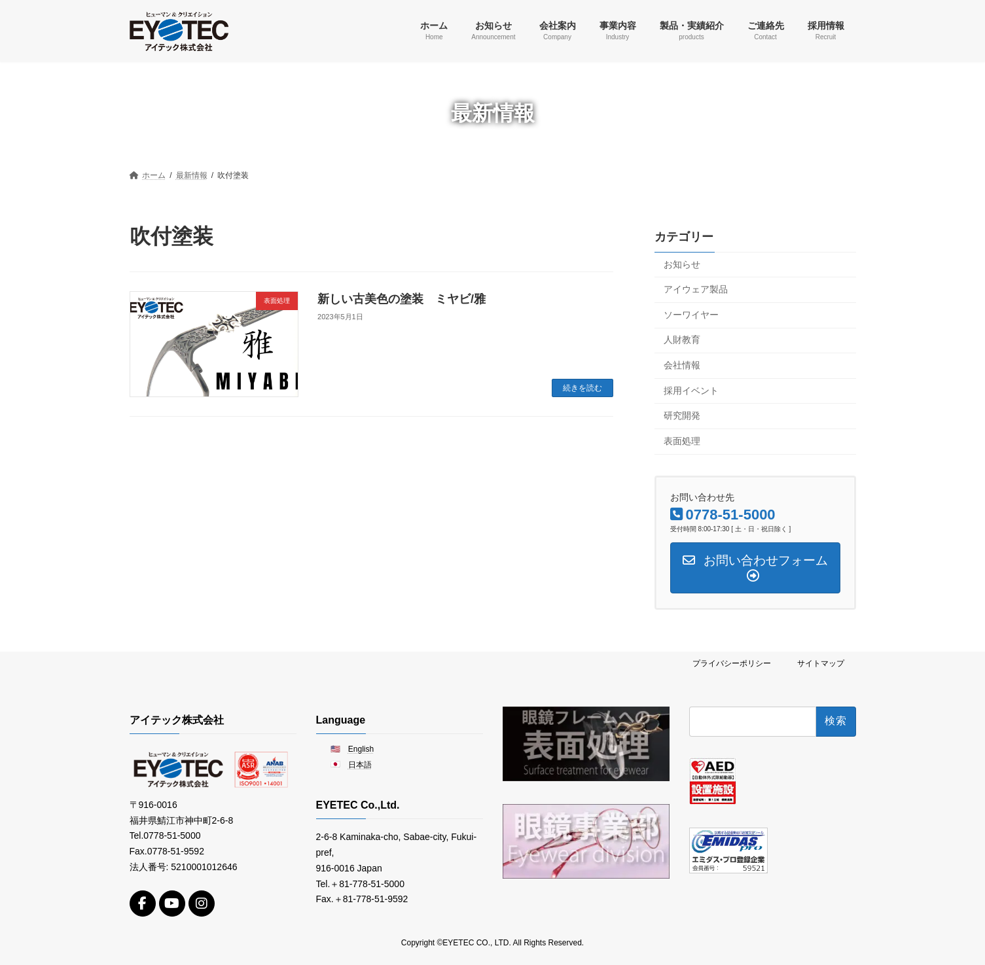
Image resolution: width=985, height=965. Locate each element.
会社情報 (682, 365)
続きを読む (582, 388)
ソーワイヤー (691, 314)
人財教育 (682, 339)
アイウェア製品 (696, 289)
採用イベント (691, 390)
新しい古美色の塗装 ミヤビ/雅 (401, 299)
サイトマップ (820, 663)
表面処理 (682, 440)
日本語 (360, 764)
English (361, 748)
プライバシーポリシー (731, 663)
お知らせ (682, 263)
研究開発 (682, 415)
